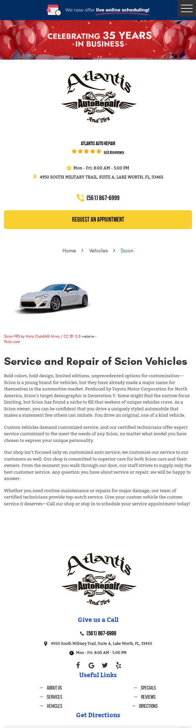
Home (69, 251)
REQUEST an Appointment (98, 219)
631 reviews (114, 152)
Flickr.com (12, 342)
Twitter (104, 665)
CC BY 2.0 (72, 336)
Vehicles (98, 251)
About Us (54, 688)
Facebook (78, 665)
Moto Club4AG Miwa (43, 336)
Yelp (118, 665)
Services (54, 697)
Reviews (148, 697)
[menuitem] (51, 688)
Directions (148, 706)
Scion (127, 251)
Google (91, 665)
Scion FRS (12, 336)
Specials (148, 688)
